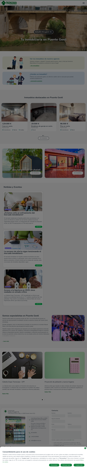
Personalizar (54, 465)
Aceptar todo (79, 465)
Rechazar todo (66, 465)
